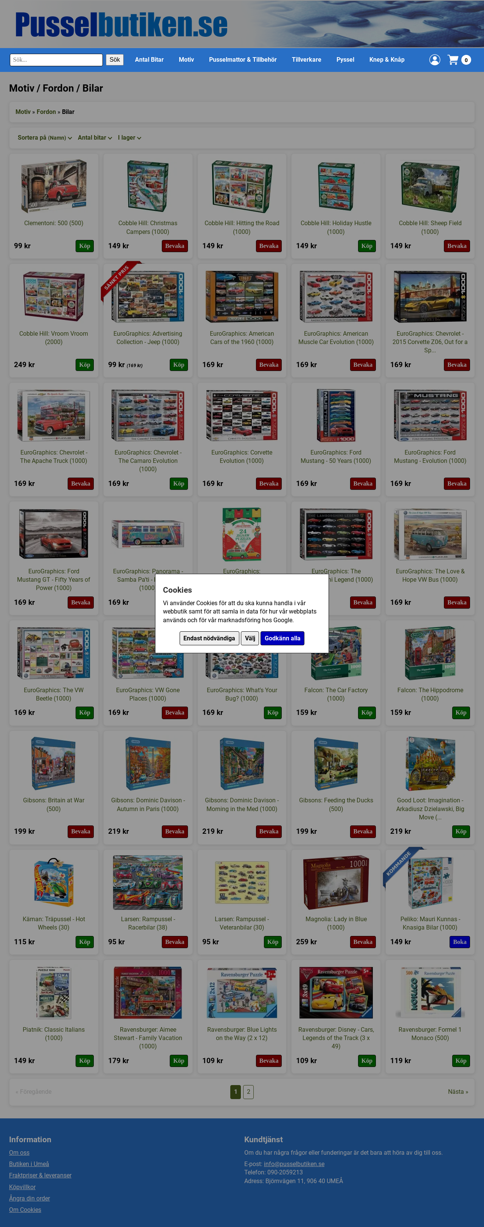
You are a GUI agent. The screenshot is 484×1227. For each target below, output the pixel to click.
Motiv (186, 59)
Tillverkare (306, 59)
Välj (250, 638)
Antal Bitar (149, 59)
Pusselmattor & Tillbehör (243, 59)
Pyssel (345, 59)
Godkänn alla (283, 638)
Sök (115, 59)
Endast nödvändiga (209, 638)
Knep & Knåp (387, 59)
